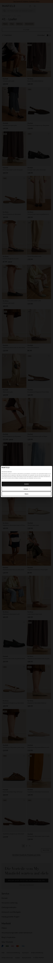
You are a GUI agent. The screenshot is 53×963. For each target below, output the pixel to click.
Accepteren (26, 483)
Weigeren (26, 493)
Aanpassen (27, 488)
